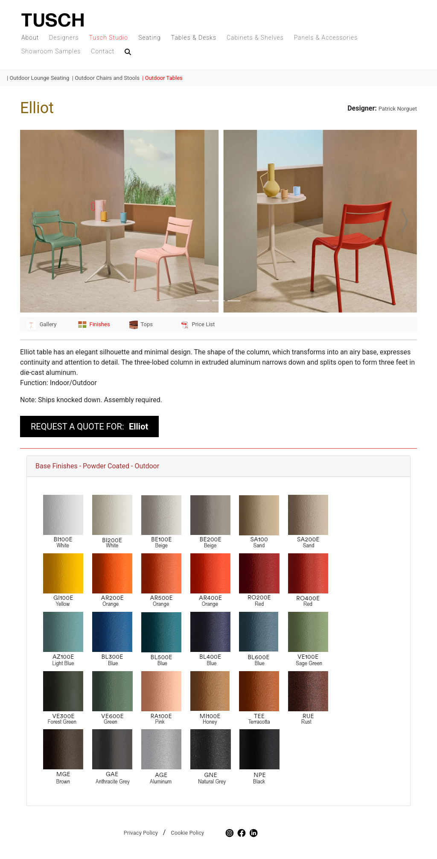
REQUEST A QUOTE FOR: (89, 426)
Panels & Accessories (326, 37)
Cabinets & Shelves (255, 37)
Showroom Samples (51, 51)
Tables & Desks (193, 37)
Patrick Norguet (398, 108)
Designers (64, 37)
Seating (149, 37)
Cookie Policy (187, 833)
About (30, 37)
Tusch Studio (108, 37)
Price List (198, 324)
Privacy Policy (141, 833)
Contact (102, 51)
